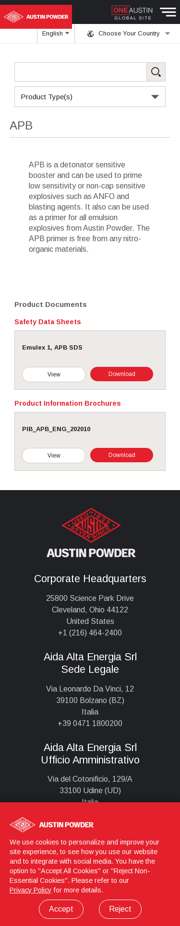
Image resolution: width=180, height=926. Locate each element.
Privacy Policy (30, 890)
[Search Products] (90, 72)
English (56, 36)
